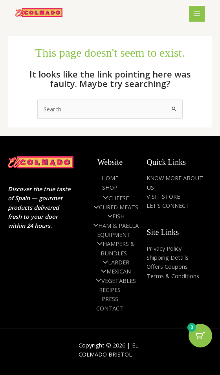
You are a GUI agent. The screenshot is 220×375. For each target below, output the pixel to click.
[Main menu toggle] (197, 14)
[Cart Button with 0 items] (200, 335)
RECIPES (110, 290)
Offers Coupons (167, 266)
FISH (114, 216)
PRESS (110, 299)
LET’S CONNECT (168, 205)
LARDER (114, 262)
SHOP (109, 187)
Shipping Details (168, 257)
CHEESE (114, 198)
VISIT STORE (163, 196)
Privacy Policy (164, 248)
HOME (109, 178)
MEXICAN (114, 271)
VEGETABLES (114, 280)
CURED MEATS (114, 207)
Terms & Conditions (173, 276)
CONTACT (109, 308)
